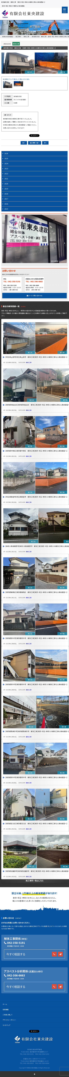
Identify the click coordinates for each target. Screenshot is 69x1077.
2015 (6, 209)
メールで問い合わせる (34, 295)
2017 (6, 199)
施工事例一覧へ (34, 143)
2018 (6, 194)
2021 (6, 178)
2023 (6, 168)
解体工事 (16, 44)
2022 (6, 173)
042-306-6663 (16, 975)
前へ (23, 143)
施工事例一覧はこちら (34, 880)
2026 (6, 153)
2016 (6, 204)
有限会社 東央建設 (22, 14)
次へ (45, 143)
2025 (6, 158)
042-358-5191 (16, 943)
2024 (6, 163)
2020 (6, 184)
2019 (6, 189)
